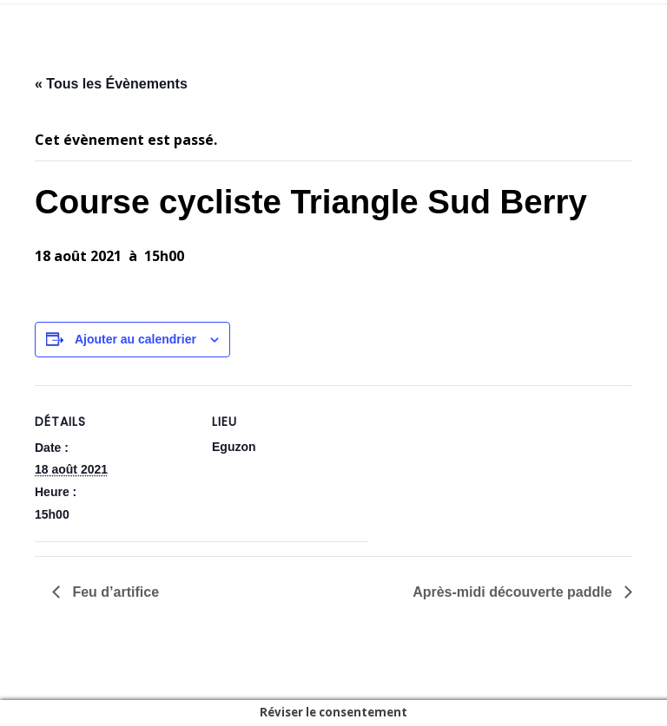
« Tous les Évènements (111, 83)
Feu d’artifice (114, 592)
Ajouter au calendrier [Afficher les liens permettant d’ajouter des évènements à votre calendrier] (135, 339)
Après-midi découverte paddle (514, 592)
